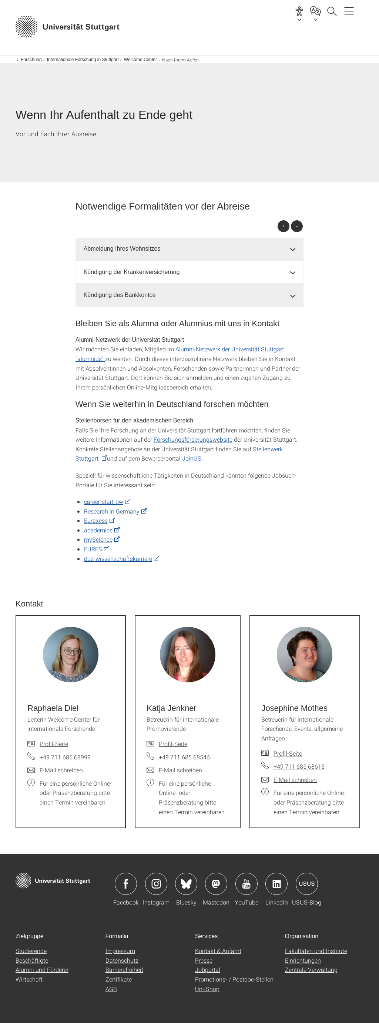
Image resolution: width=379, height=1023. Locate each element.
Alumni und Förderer (42, 969)
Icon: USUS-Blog (307, 884)
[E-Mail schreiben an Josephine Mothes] (289, 780)
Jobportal (207, 969)
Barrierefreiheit (124, 969)
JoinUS (191, 458)
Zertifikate (118, 979)
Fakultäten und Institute (316, 951)
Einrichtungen (303, 960)
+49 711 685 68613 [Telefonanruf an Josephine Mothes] (299, 766)
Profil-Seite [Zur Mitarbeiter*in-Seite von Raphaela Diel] (54, 744)
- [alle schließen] (297, 226)
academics (98, 530)
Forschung (31, 59)
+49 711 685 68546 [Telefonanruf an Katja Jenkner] (184, 757)
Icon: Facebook (126, 884)
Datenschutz (121, 960)
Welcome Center (140, 59)
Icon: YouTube (246, 884)
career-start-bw (103, 501)
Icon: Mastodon (216, 884)
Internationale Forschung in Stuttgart (83, 59)
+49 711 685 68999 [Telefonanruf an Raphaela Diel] (65, 757)
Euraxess (96, 520)
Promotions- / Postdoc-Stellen (234, 979)
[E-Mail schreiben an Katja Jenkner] (174, 770)
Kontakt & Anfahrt (218, 951)
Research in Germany (112, 511)
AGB (111, 989)
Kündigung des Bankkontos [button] (120, 295)
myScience (98, 539)
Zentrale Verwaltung (311, 969)
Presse (203, 960)
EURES (93, 549)
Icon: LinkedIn (276, 884)
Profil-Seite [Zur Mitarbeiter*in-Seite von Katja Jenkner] (173, 744)
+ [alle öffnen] (283, 226)
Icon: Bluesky (186, 884)
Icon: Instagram (156, 884)
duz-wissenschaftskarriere (118, 558)
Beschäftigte (32, 960)
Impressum (120, 951)
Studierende (31, 951)
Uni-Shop (207, 989)
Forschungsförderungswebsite (193, 439)
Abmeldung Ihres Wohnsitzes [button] (122, 248)
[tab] (189, 249)
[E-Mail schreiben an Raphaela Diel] (55, 770)
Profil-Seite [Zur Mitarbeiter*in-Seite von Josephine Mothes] (288, 753)
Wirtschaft (29, 979)
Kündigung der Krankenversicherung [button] (132, 272)
